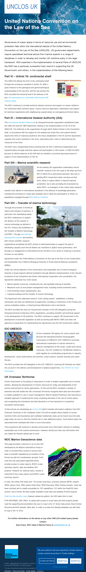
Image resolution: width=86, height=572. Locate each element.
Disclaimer (7, 571)
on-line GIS (37, 409)
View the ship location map (15, 496)
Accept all (75, 561)
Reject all (62, 561)
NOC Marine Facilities (38, 197)
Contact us (40, 571)
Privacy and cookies (18, 571)
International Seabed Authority (20, 122)
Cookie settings (30, 571)
